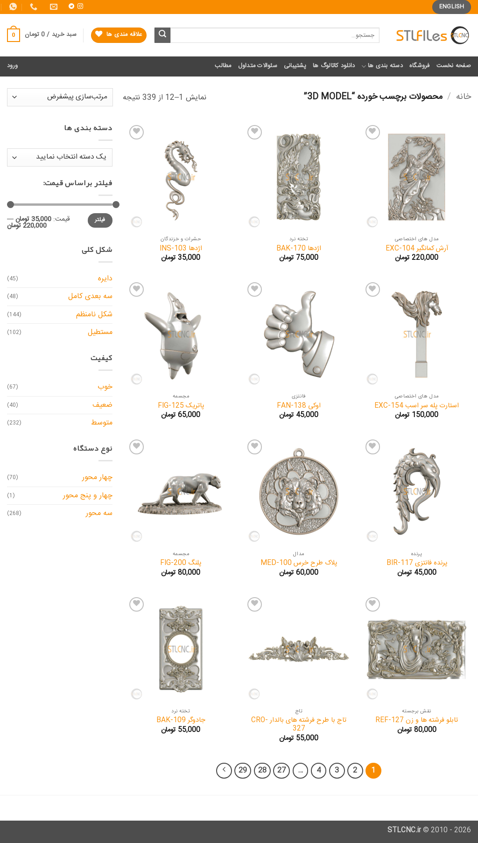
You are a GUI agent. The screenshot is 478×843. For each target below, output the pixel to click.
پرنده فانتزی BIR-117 (417, 563)
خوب (105, 387)
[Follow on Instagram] (80, 6)
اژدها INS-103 (181, 248)
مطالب (223, 66)
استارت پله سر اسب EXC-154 (416, 406)
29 (243, 770)
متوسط (101, 423)
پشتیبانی (295, 66)
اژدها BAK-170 (298, 248)
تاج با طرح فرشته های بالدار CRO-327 (298, 724)
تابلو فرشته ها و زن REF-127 (416, 720)
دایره (105, 278)
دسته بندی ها (382, 66)
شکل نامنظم (94, 314)
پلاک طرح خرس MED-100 (298, 563)
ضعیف (102, 405)
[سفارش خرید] (60, 97)
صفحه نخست (453, 66)
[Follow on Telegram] (71, 6)
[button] (42, 35)
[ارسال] (162, 35)
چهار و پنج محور (87, 495)
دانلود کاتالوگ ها (334, 66)
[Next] (224, 771)
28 (262, 770)
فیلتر (100, 220)
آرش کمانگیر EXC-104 (417, 248)
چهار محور (97, 477)
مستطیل (100, 332)
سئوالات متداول (257, 66)
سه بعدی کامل (90, 296)
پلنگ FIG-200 (180, 563)
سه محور (99, 513)
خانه (463, 97)
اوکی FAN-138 (299, 406)
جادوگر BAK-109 (180, 720)
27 (281, 770)
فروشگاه (419, 66)
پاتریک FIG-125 (181, 406)
